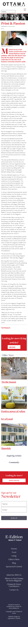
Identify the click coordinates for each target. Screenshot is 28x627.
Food (14, 552)
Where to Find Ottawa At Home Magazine (14, 579)
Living (14, 556)
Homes (14, 549)
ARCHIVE (12, 347)
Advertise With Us (14, 575)
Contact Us (14, 590)
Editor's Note (14, 559)
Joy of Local (7, 418)
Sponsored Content (14, 566)
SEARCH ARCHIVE (14, 480)
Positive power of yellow (13, 411)
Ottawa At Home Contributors (14, 585)
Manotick (6, 448)
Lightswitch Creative (14, 618)
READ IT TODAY (15, 540)
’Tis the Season (8, 381)
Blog (14, 563)
